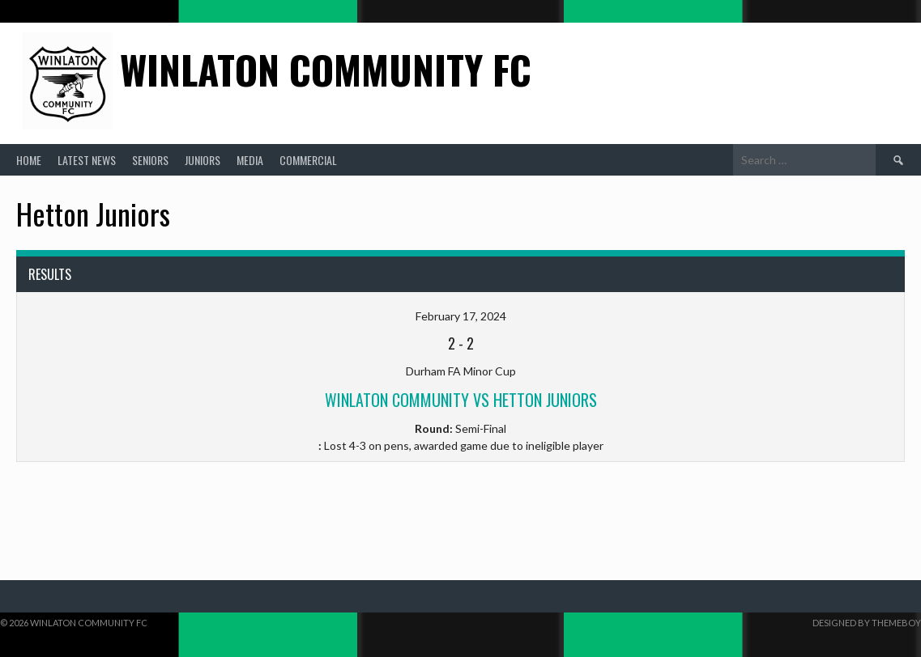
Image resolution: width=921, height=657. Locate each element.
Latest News (87, 159)
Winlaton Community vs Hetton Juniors (461, 400)
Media (250, 159)
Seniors (150, 159)
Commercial (308, 159)
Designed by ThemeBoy (866, 622)
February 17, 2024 (461, 316)
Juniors (202, 159)
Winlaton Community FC (325, 69)
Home (28, 159)
